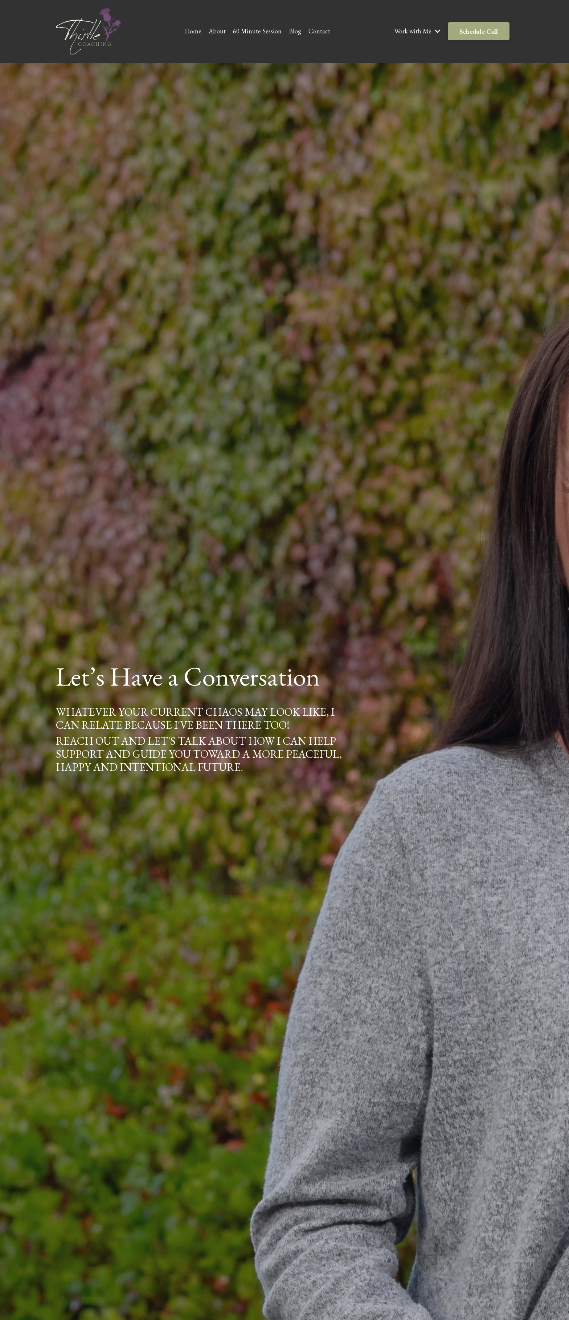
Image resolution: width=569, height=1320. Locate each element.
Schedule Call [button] (478, 31)
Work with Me (417, 31)
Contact (319, 31)
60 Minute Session (257, 31)
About (217, 31)
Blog (295, 31)
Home (193, 31)
